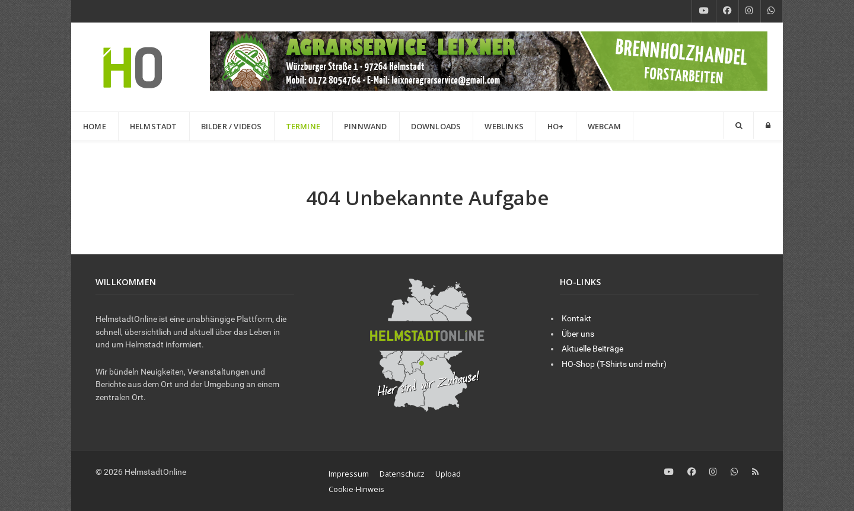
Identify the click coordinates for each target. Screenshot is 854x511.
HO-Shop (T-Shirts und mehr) (614, 364)
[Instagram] (749, 11)
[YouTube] (704, 11)
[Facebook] (727, 11)
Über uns (578, 334)
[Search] (738, 125)
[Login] (768, 125)
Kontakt (576, 319)
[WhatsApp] (771, 11)
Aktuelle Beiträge (592, 349)
